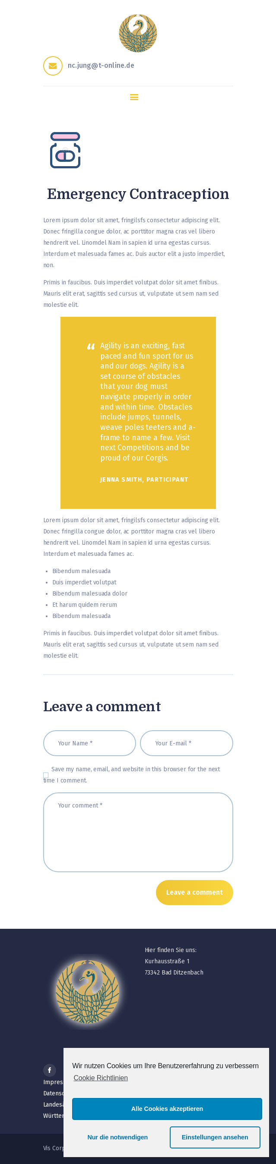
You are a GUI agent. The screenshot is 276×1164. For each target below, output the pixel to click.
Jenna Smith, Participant (144, 479)
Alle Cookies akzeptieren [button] (167, 1108)
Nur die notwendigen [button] (117, 1137)
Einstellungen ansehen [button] (215, 1137)
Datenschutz (60, 1093)
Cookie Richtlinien (100, 1078)
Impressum (59, 1082)
